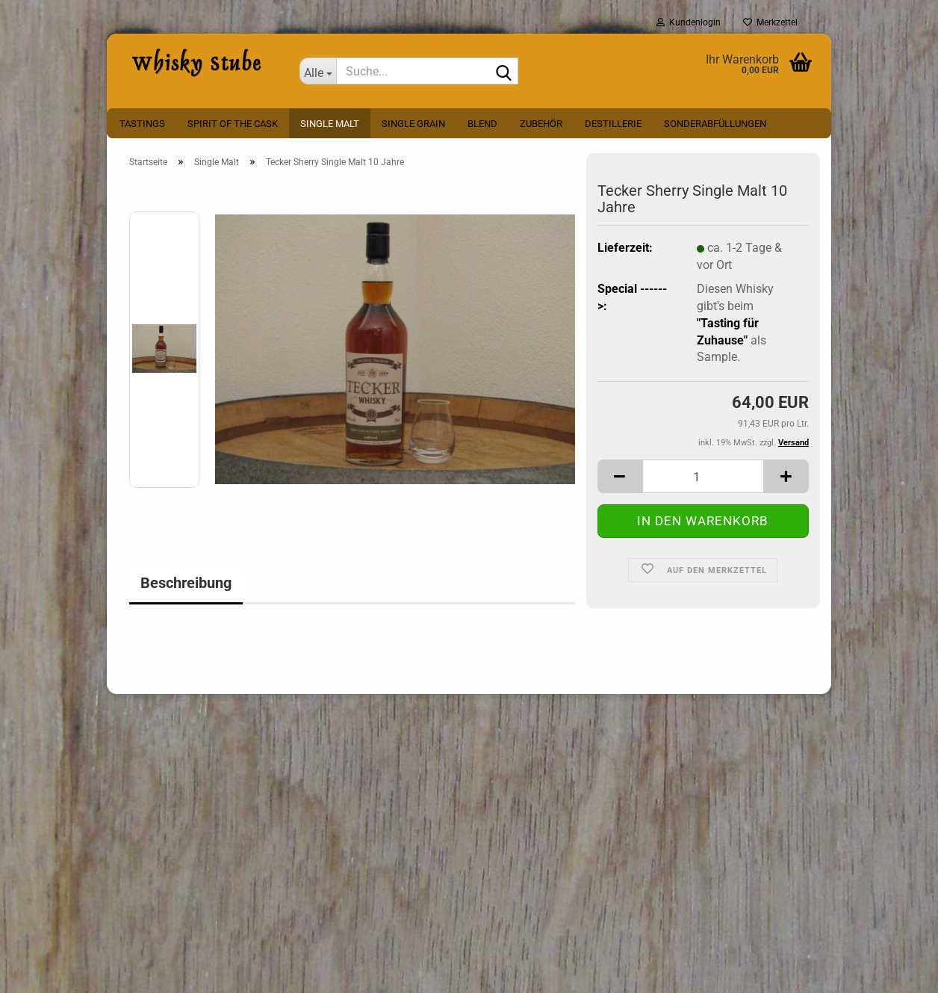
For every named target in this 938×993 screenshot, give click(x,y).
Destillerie (613, 123)
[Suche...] (318, 71)
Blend (482, 123)
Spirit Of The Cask (232, 123)
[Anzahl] (703, 476)
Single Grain (413, 123)
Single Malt (329, 123)
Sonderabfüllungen (715, 123)
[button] (619, 476)
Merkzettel (770, 22)
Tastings (142, 123)
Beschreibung (186, 583)
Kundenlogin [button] (688, 22)
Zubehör (541, 123)
